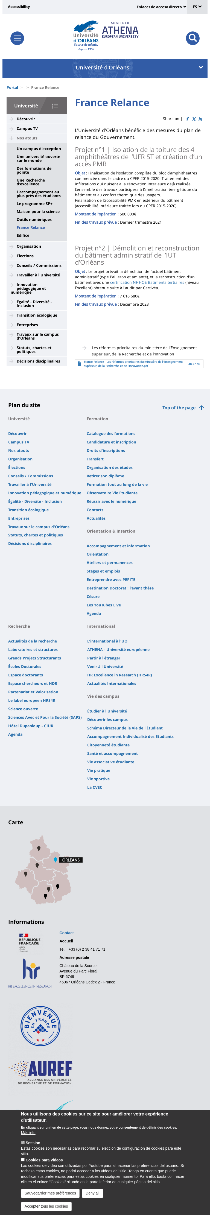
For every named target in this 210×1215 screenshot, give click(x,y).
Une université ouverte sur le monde (38, 158)
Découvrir (26, 118)
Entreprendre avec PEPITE (111, 579)
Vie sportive (98, 778)
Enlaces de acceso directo (159, 6)
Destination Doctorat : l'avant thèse (120, 588)
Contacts (95, 509)
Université (26, 106)
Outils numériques (34, 219)
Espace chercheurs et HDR (32, 683)
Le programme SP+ (34, 204)
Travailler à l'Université (38, 275)
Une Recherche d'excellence (31, 182)
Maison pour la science (38, 212)
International (101, 626)
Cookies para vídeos (44, 1168)
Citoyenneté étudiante (108, 744)
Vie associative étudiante (110, 761)
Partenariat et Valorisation (33, 691)
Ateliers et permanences (110, 562)
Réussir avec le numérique (111, 501)
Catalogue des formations (111, 433)
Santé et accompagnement (112, 753)
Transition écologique (37, 315)
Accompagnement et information (118, 545)
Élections (25, 255)
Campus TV (27, 128)
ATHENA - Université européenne (118, 649)
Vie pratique (98, 770)
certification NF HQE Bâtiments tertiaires (147, 282)
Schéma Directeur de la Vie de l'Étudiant (125, 728)
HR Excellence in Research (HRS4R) (119, 674)
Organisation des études (110, 467)
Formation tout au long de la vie (117, 484)
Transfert (95, 459)
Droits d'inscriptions (106, 450)
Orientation (98, 554)
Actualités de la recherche (32, 641)
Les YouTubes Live (104, 605)
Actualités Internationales (111, 683)
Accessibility (19, 6)
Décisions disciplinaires (38, 361)
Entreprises (27, 324)
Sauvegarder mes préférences (50, 1201)
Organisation (29, 246)
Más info (28, 1140)
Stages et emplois (103, 571)
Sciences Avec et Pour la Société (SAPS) (45, 717)
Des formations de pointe (34, 170)
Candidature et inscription (111, 442)
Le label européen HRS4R (31, 700)
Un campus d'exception (39, 149)
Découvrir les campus (107, 719)
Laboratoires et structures (33, 649)
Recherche (19, 626)
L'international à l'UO (107, 641)
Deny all (93, 1201)
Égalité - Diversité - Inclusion (34, 303)
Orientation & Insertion (111, 531)
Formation (97, 418)
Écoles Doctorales (24, 666)
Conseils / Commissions (39, 265)
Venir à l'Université (105, 666)
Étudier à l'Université (107, 711)
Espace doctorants (25, 674)
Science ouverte (23, 708)
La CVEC (94, 787)
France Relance (31, 227)
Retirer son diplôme (105, 475)
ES (197, 6)
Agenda (94, 613)
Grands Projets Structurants (34, 658)
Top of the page (179, 408)
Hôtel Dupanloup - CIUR (30, 725)
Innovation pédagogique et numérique (28, 288)
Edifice (23, 235)
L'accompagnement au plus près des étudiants (39, 194)
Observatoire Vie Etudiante (112, 492)
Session (33, 1151)
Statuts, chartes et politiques (34, 349)
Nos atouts (27, 138)
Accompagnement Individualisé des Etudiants (130, 736)
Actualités (96, 518)
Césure (93, 596)
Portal (12, 87)
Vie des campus (103, 696)
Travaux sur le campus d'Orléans (38, 336)
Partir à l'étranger (103, 658)
